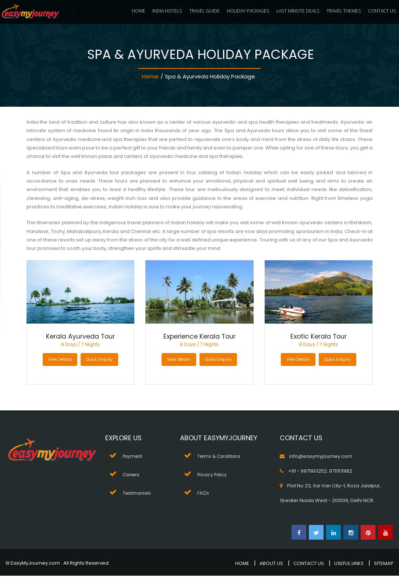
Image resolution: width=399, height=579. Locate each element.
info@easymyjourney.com (320, 459)
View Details (59, 363)
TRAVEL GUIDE (204, 11)
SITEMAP (383, 566)
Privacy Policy (213, 477)
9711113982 (340, 474)
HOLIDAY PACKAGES (248, 11)
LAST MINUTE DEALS (297, 11)
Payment (133, 459)
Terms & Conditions (220, 459)
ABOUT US (271, 566)
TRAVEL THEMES (343, 11)
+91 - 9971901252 (307, 474)
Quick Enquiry (100, 363)
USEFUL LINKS (349, 566)
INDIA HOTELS (167, 11)
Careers (132, 477)
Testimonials (138, 496)
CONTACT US (382, 11)
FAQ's (204, 496)
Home (150, 76)
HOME (138, 11)
